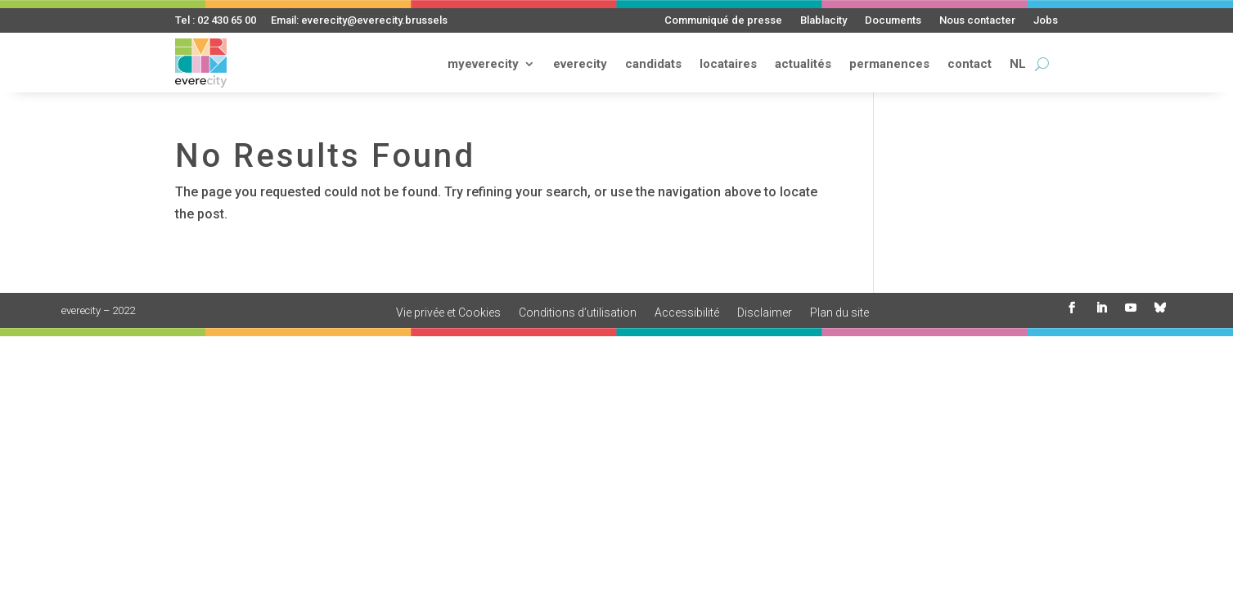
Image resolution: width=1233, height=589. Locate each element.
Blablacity (823, 20)
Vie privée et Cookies (448, 313)
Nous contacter (977, 20)
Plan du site (839, 313)
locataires (728, 63)
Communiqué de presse (723, 20)
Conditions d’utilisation (578, 313)
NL (1018, 63)
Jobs (1045, 20)
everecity (580, 63)
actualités (803, 63)
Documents (893, 20)
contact (969, 63)
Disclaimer (764, 313)
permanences (889, 63)
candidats (653, 63)
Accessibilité (687, 313)
